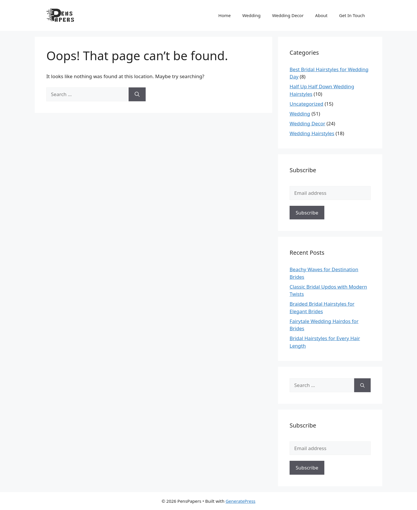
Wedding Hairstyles (312, 133)
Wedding (251, 15)
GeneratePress (240, 501)
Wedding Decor (288, 15)
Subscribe (307, 212)
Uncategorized (306, 103)
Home (224, 15)
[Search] (137, 94)
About (321, 15)
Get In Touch (352, 15)
